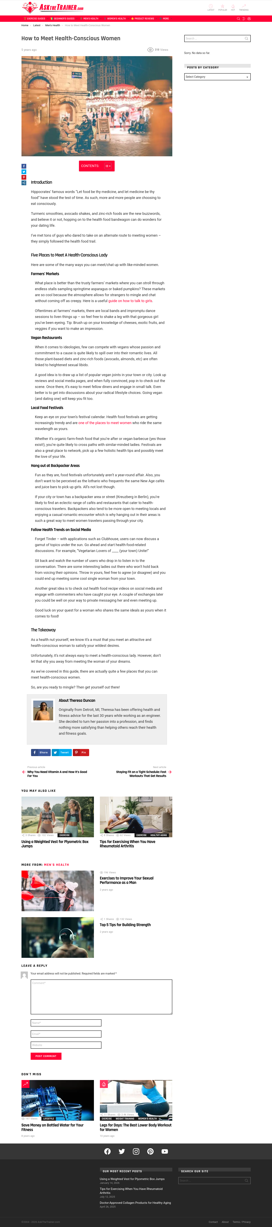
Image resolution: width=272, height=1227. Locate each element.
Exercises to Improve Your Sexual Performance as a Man (127, 880)
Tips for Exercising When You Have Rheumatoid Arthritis (127, 844)
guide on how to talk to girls (130, 301)
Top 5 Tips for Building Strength (125, 924)
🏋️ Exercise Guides (34, 19)
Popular (222, 7)
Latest (211, 7)
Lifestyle (48, 1118)
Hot (233, 7)
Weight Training (125, 1118)
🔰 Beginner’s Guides (62, 19)
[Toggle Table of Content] (106, 166)
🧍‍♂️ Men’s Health (89, 19)
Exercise (64, 835)
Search (247, 39)
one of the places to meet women (105, 423)
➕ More (164, 19)
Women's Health (147, 1118)
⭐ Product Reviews (142, 19)
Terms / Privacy (242, 1221)
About (225, 1221)
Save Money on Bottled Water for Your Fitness (52, 1127)
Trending (244, 7)
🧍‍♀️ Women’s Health (114, 19)
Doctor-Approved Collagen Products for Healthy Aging (135, 1203)
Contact (213, 1221)
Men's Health (56, 864)
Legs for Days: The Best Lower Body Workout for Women (136, 1127)
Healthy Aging (158, 835)
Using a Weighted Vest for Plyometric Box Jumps (55, 844)
